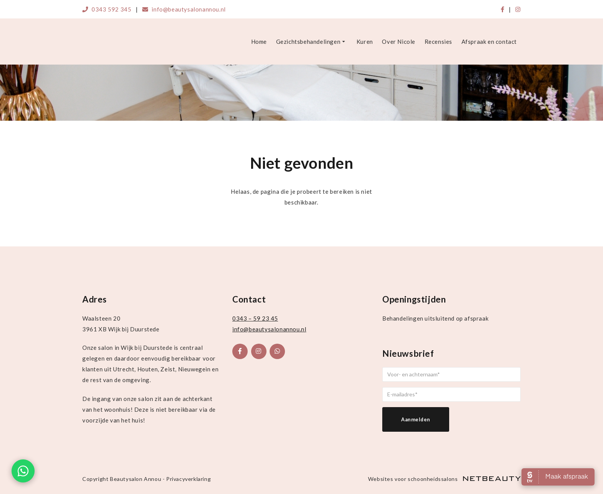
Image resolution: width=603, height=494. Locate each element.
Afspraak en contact (489, 41)
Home (259, 41)
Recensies (438, 41)
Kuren (364, 41)
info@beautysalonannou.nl (184, 9)
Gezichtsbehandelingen (312, 42)
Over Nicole (398, 41)
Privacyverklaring (188, 479)
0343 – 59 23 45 (255, 318)
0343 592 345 (106, 9)
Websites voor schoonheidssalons (444, 479)
